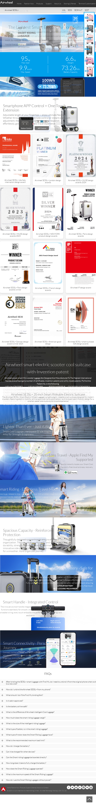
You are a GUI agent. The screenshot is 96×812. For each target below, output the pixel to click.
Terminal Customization (87, 4)
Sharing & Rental (70, 4)
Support (48, 4)
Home (19, 4)
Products (39, 4)
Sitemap (33, 787)
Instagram (83, 787)
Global (91, 787)
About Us (40, 787)
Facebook (68, 787)
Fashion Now (15, 787)
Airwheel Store (80, 787)
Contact (45, 787)
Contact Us (21, 11)
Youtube (76, 787)
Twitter (72, 787)
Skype (87, 787)
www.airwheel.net (17, 790)
